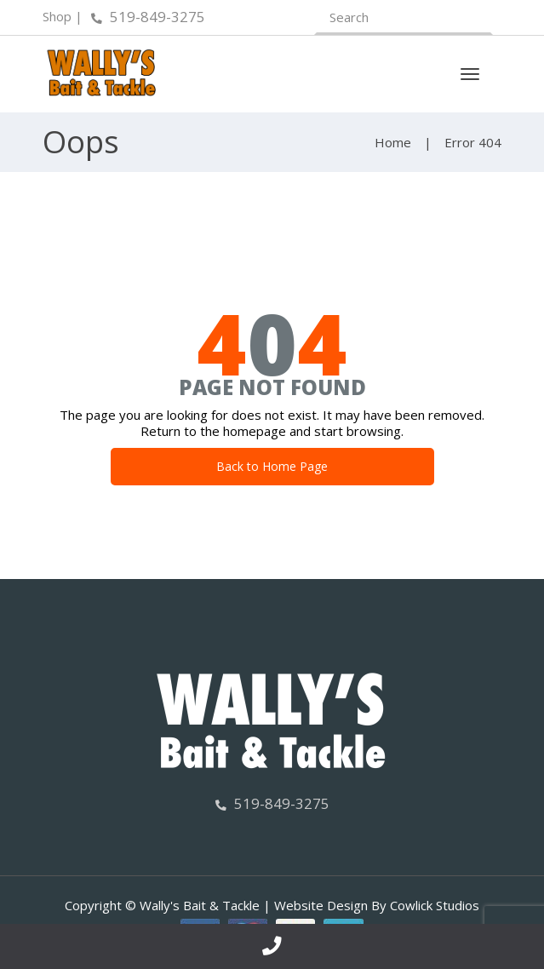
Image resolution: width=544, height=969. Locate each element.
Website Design (321, 905)
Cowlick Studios (434, 905)
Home (393, 142)
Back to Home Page (272, 466)
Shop (57, 16)
